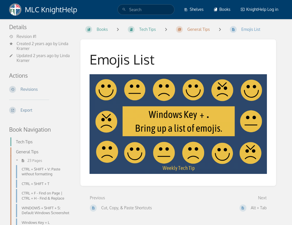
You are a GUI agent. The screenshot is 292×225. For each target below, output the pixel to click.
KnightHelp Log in (259, 9)
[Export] (40, 110)
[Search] (124, 9)
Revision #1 (22, 36)
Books (222, 9)
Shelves (194, 9)
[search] (146, 9)
